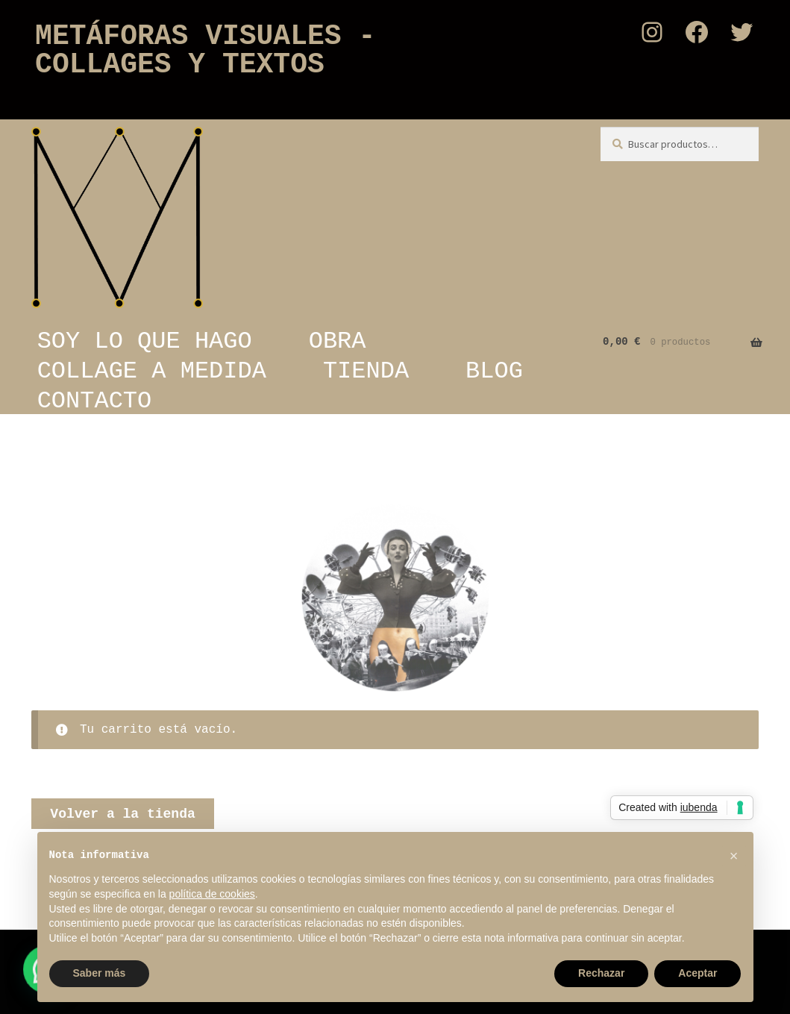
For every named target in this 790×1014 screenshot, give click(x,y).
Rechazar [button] (601, 973)
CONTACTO (94, 400)
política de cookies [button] (212, 894)
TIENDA (366, 370)
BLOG (494, 370)
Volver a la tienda (122, 814)
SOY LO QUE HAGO (144, 341)
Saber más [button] (99, 973)
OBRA (337, 341)
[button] (734, 856)
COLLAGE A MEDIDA (151, 370)
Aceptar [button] (697, 973)
